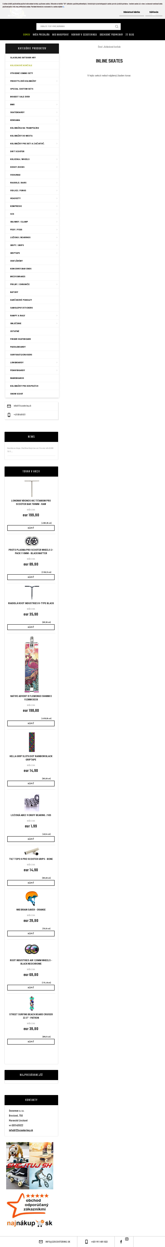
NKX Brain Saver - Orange (31, 909)
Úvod (100, 47)
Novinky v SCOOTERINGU (84, 35)
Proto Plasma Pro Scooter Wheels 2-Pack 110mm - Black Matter (31, 551)
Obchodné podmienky (111, 35)
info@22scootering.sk (22, 406)
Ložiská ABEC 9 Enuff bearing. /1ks (31, 815)
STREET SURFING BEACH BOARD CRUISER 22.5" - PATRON (31, 1016)
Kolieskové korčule (112, 47)
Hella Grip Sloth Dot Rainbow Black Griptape (31, 758)
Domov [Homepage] (26, 35)
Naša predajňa (41, 35)
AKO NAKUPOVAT (60, 35)
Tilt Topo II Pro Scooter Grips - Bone (31, 859)
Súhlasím (153, 12)
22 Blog (130, 35)
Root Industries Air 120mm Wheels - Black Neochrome (31, 962)
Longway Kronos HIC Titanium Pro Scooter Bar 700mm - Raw (31, 502)
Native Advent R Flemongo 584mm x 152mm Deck (31, 698)
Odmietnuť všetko (131, 12)
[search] (117, 27)
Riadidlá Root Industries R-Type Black (31, 603)
